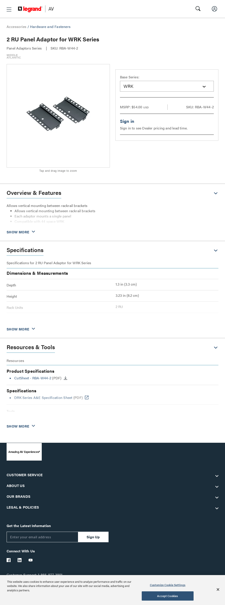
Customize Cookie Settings (167, 585)
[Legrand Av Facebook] (9, 560)
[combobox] (167, 86)
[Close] (218, 589)
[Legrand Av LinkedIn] (20, 560)
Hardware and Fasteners (50, 26)
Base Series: (129, 76)
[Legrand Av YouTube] (31, 560)
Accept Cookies (167, 596)
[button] (9, 9)
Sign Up (93, 536)
